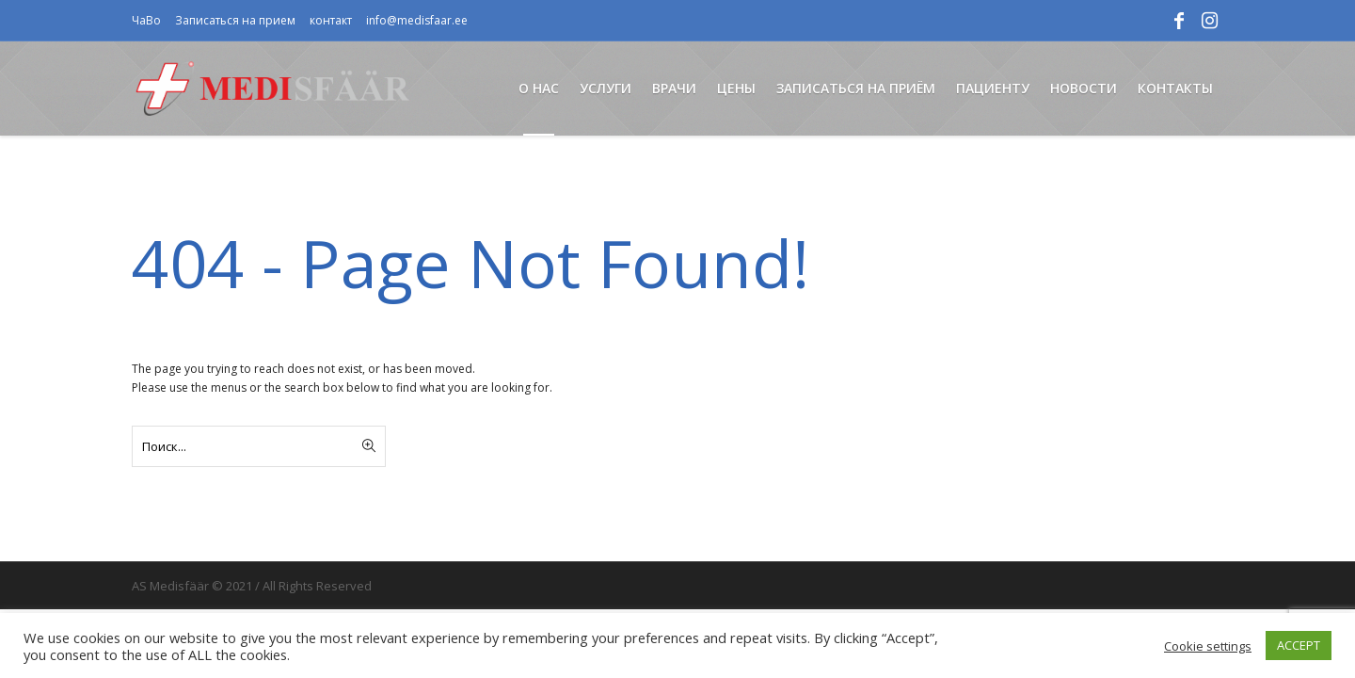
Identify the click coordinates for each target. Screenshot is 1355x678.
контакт (331, 20)
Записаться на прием (235, 20)
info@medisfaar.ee (417, 20)
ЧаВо (146, 20)
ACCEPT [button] (1298, 645)
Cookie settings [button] (1207, 646)
